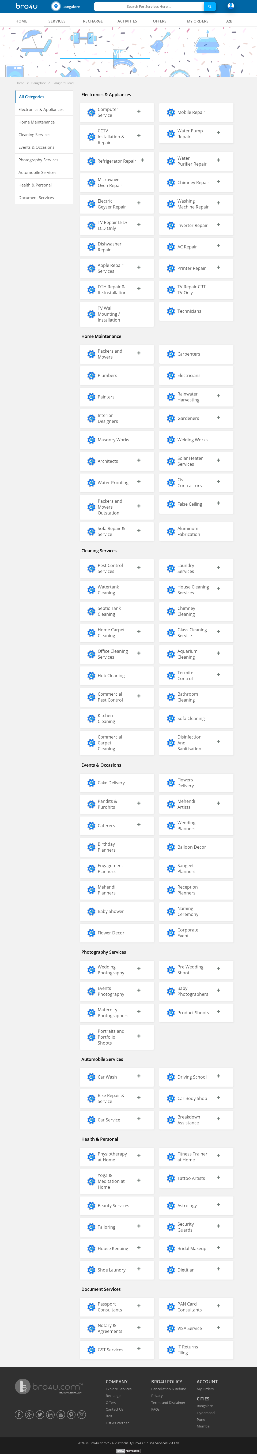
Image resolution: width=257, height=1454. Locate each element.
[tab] (21, 21)
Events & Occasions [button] (36, 147)
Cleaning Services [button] (34, 134)
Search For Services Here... (149, 6)
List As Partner (117, 1423)
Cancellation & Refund (168, 1388)
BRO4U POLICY (166, 1382)
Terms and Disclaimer (168, 1402)
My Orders (205, 1388)
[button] (72, 7)
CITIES (203, 1399)
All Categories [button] (31, 96)
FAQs (155, 1409)
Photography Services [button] (38, 159)
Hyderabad (206, 1412)
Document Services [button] (36, 197)
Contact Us (114, 1409)
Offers (111, 1402)
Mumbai (203, 1426)
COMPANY (116, 1382)
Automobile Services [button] (37, 172)
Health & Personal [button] (35, 185)
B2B (109, 1416)
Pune (201, 1419)
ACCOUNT (207, 1382)
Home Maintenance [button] (36, 122)
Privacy (157, 1395)
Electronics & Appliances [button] (40, 109)
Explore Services (118, 1388)
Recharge (113, 1395)
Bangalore (71, 6)
